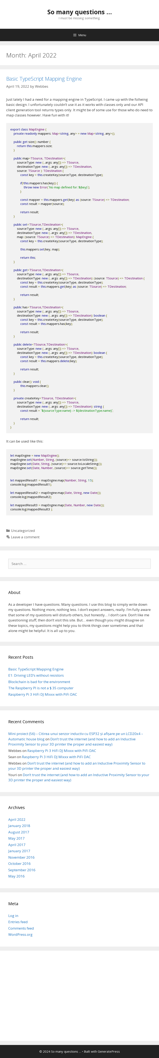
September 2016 (21, 870)
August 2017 (18, 832)
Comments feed (21, 928)
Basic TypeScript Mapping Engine (44, 78)
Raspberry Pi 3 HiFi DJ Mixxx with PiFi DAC (42, 694)
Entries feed (18, 921)
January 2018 (19, 825)
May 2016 (16, 876)
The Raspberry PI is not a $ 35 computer (40, 688)
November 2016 (21, 857)
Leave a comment (25, 537)
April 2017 (16, 844)
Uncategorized (23, 530)
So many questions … (79, 12)
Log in (13, 915)
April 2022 (16, 819)
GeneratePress (109, 1051)
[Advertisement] (79, 998)
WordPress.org (20, 934)
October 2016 (19, 863)
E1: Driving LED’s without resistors (36, 675)
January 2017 (19, 851)
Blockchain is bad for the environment (39, 681)
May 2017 (16, 838)
